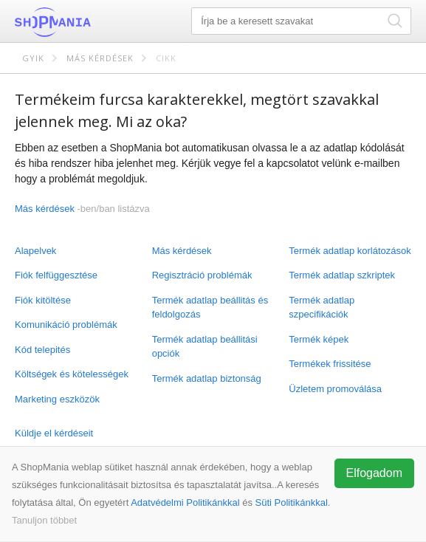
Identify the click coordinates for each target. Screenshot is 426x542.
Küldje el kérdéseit (54, 433)
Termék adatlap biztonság (206, 378)
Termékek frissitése (330, 363)
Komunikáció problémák (66, 324)
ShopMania (88, 22)
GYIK (33, 58)
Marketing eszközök (57, 399)
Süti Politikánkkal (291, 502)
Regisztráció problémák (202, 275)
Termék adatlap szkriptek (342, 275)
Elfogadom (374, 473)
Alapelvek (35, 250)
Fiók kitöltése (43, 300)
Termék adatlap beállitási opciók (205, 347)
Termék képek (318, 339)
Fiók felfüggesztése (56, 275)
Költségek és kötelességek (71, 374)
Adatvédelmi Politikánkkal (185, 502)
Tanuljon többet (44, 520)
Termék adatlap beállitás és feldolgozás (210, 307)
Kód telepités (42, 349)
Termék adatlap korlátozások (349, 250)
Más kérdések (100, 58)
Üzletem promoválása (335, 388)
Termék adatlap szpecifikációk (321, 307)
